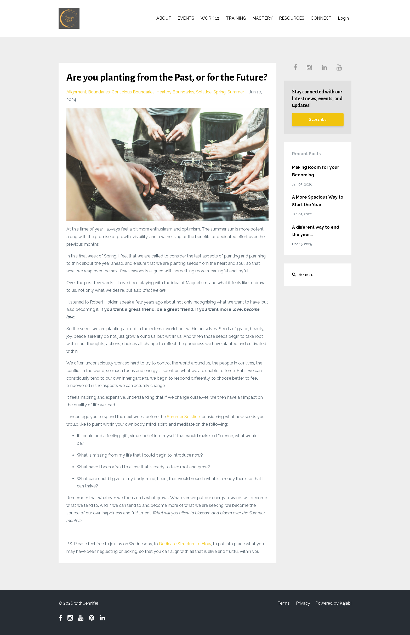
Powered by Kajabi (333, 603)
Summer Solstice (183, 416)
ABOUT (163, 18)
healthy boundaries (175, 91)
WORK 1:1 (210, 18)
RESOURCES (291, 18)
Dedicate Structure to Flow (185, 543)
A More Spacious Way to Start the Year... (317, 201)
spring (219, 91)
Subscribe (318, 119)
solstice (204, 91)
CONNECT (321, 18)
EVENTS (186, 18)
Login (343, 18)
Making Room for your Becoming (315, 171)
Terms (284, 603)
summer (235, 91)
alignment (76, 91)
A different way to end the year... (315, 231)
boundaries (99, 91)
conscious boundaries (133, 91)
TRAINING (236, 18)
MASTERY (262, 18)
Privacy (303, 603)
